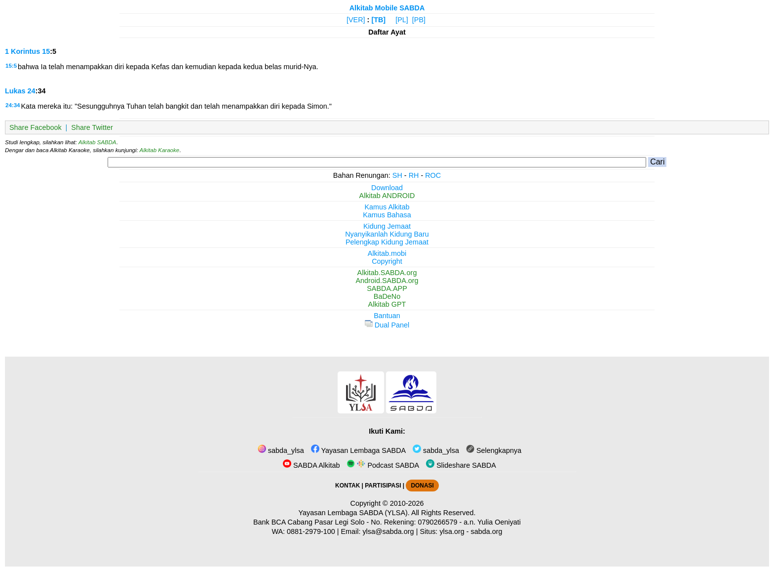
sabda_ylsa (281, 450)
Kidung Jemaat (387, 226)
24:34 (12, 105)
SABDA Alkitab (311, 465)
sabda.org (487, 531)
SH (397, 175)
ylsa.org (451, 531)
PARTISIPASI (383, 485)
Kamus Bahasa (387, 215)
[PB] (419, 20)
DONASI (422, 485)
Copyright (387, 261)
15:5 (11, 66)
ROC (433, 175)
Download (387, 188)
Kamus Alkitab (386, 207)
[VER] (356, 20)
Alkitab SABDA (97, 142)
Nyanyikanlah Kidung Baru (387, 234)
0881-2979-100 (311, 531)
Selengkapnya (493, 450)
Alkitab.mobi (387, 253)
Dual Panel (387, 325)
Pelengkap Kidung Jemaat (387, 242)
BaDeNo (387, 296)
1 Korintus (22, 51)
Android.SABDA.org (386, 280)
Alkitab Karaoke (160, 150)
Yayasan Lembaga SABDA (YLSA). (354, 513)
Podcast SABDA (383, 465)
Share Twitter (92, 127)
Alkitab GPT (387, 304)
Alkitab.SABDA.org (387, 273)
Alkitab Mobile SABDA (387, 8)
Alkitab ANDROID (387, 196)
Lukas (15, 91)
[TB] (378, 20)
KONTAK (347, 485)
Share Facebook (35, 127)
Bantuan (387, 316)
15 (46, 51)
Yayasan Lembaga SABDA (358, 450)
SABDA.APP (387, 288)
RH (414, 175)
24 (32, 91)
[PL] (401, 20)
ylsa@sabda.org (388, 531)
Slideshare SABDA (461, 465)
